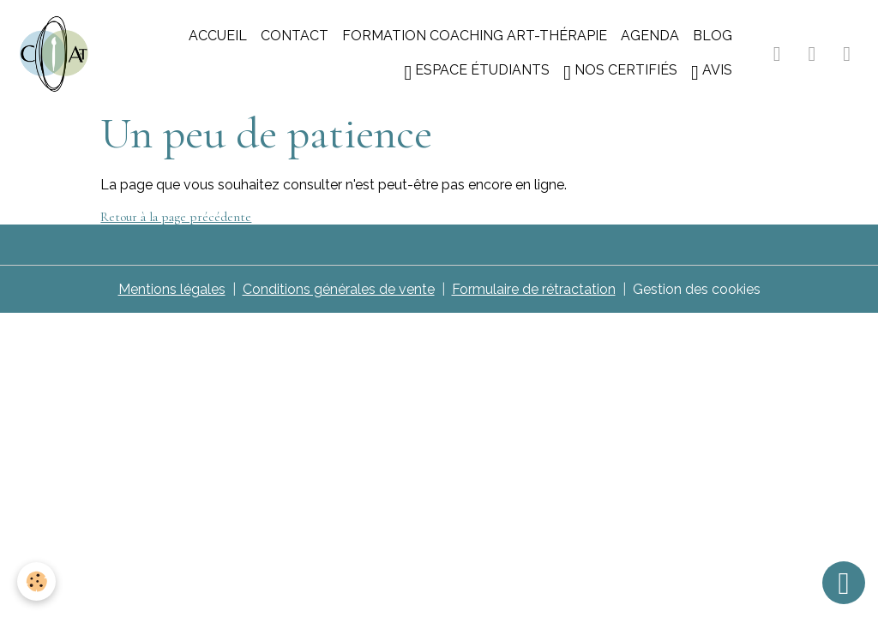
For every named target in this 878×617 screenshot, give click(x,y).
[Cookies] (36, 581)
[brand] (54, 54)
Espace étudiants (477, 72)
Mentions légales (172, 289)
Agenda (650, 35)
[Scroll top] (843, 582)
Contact (294, 35)
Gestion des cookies (697, 289)
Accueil (218, 35)
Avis (711, 72)
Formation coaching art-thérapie (474, 35)
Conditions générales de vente (339, 289)
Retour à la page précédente (175, 217)
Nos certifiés (620, 72)
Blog (712, 35)
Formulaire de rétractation (534, 289)
